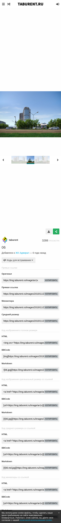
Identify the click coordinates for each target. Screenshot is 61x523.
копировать (51, 280)
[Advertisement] (30, 40)
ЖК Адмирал (22, 253)
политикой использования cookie (36, 520)
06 (4, 247)
